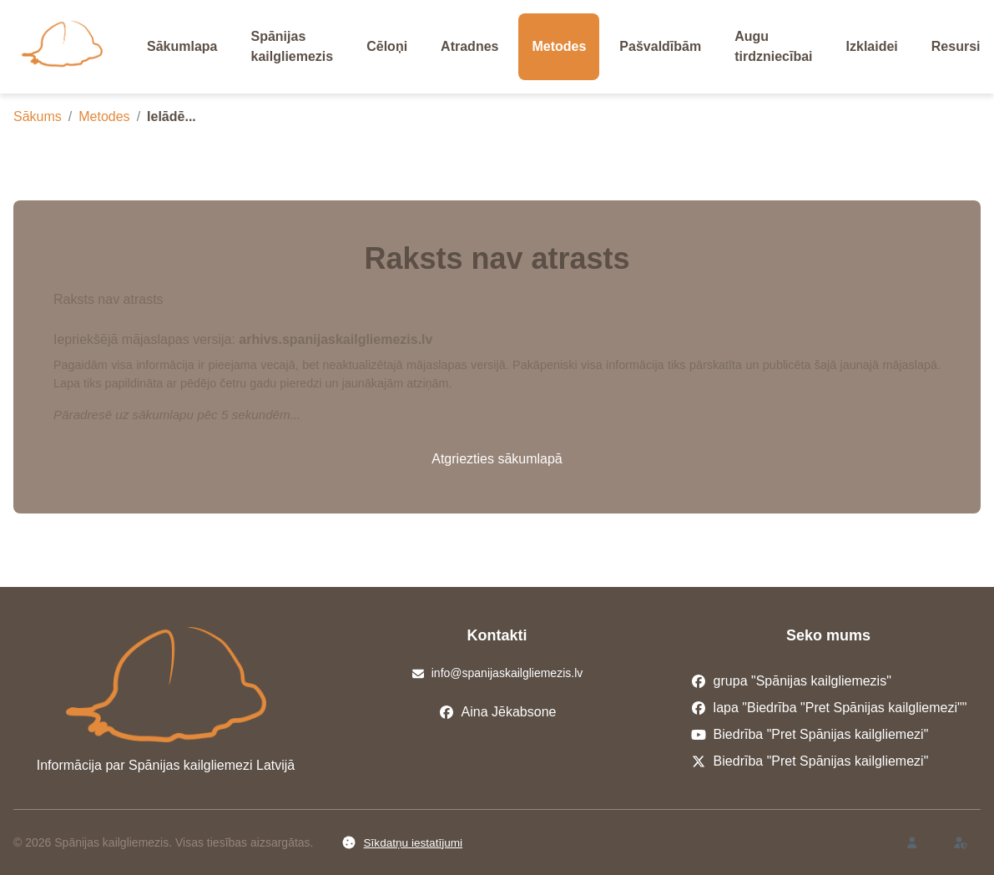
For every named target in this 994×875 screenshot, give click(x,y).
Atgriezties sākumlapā (497, 459)
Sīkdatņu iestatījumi (402, 842)
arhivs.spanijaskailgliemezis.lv (335, 339)
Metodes (103, 116)
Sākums (37, 116)
